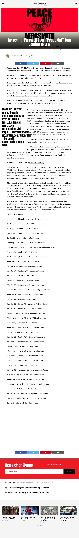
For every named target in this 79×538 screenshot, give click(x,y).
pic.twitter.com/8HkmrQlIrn (16, 135)
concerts (44, 482)
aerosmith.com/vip (36, 162)
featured (50, 482)
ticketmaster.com (50, 142)
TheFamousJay (18, 56)
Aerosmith (19, 482)
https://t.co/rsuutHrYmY (15, 132)
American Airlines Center (31, 482)
